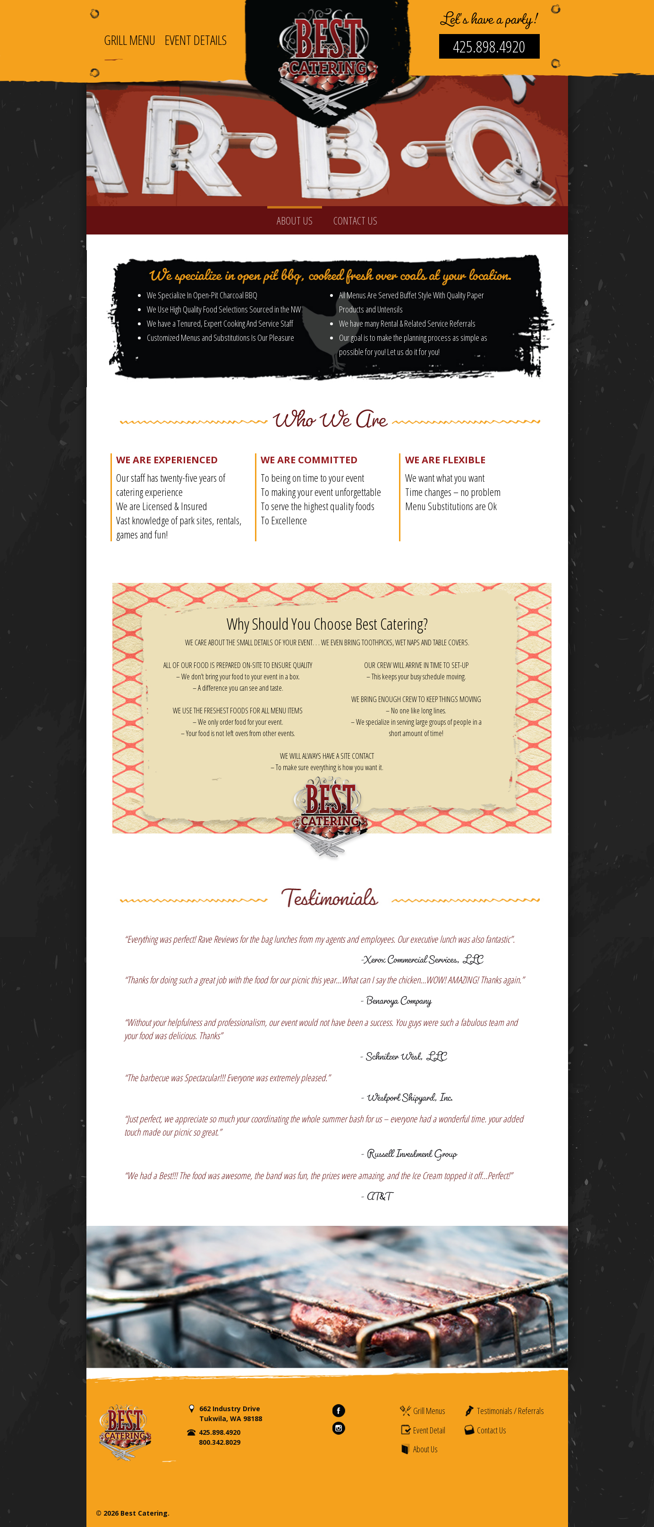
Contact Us (484, 1429)
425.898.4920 (489, 46)
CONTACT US (355, 220)
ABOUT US (295, 220)
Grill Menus (422, 1411)
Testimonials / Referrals (503, 1411)
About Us (418, 1449)
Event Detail (422, 1429)
